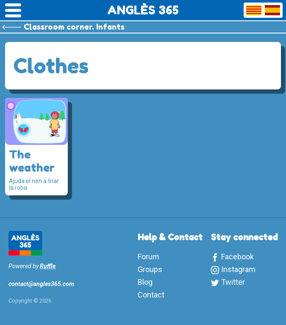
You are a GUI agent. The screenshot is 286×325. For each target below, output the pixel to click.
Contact (151, 294)
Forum (148, 256)
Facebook (237, 256)
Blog (145, 282)
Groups (150, 269)
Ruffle (48, 266)
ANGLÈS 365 (143, 10)
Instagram (238, 269)
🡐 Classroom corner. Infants (63, 26)
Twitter (233, 282)
